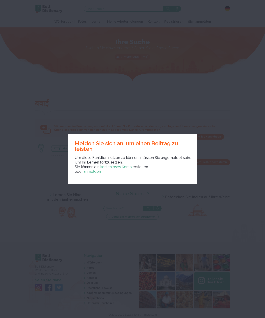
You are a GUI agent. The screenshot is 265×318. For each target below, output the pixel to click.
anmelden (92, 171)
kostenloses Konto (115, 167)
